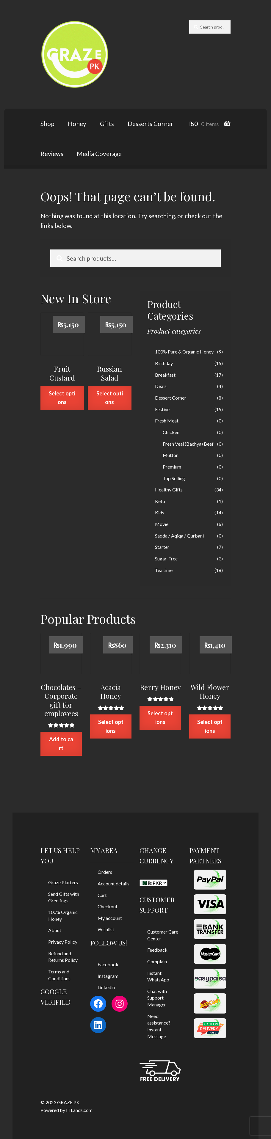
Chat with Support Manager (157, 997)
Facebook (108, 964)
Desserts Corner (150, 123)
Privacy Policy (62, 942)
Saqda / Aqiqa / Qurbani (179, 535)
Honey (77, 123)
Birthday (164, 363)
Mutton (170, 455)
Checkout (108, 906)
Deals (161, 386)
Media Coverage (99, 153)
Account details (113, 883)
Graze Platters (63, 882)
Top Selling (174, 478)
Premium (172, 466)
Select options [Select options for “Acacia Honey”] (110, 726)
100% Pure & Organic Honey (184, 351)
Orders (105, 872)
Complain (157, 961)
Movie (161, 524)
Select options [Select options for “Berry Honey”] (160, 717)
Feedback (157, 950)
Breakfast (165, 375)
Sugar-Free (166, 558)
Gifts (107, 123)
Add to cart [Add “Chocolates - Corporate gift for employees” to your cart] (61, 743)
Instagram (108, 976)
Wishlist (106, 929)
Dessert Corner (170, 397)
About (54, 930)
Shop (47, 123)
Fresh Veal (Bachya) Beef (188, 444)
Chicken (171, 432)
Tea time (164, 570)
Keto (160, 501)
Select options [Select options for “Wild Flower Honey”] (210, 726)
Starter (162, 547)
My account (110, 918)
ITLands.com (79, 1110)
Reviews (51, 153)
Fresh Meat (166, 420)
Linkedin (106, 987)
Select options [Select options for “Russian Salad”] (109, 397)
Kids (159, 512)
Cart (102, 895)
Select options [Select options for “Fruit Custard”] (62, 397)
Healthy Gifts (169, 489)
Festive (162, 409)
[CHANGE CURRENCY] (153, 882)
